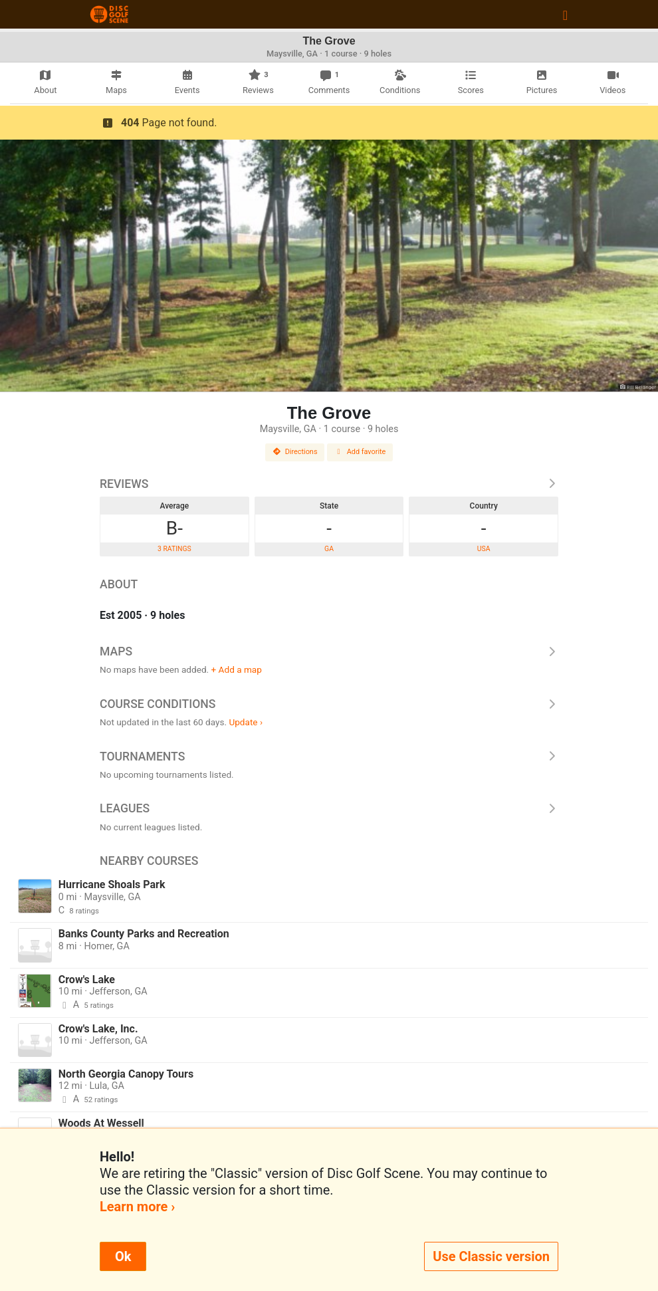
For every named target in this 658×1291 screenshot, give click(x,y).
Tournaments (329, 756)
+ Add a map (236, 669)
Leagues (329, 808)
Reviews (329, 484)
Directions (295, 451)
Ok (123, 1256)
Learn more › (137, 1207)
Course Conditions (329, 704)
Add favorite (360, 451)
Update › (246, 722)
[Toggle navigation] (565, 14)
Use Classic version (491, 1256)
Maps (329, 651)
